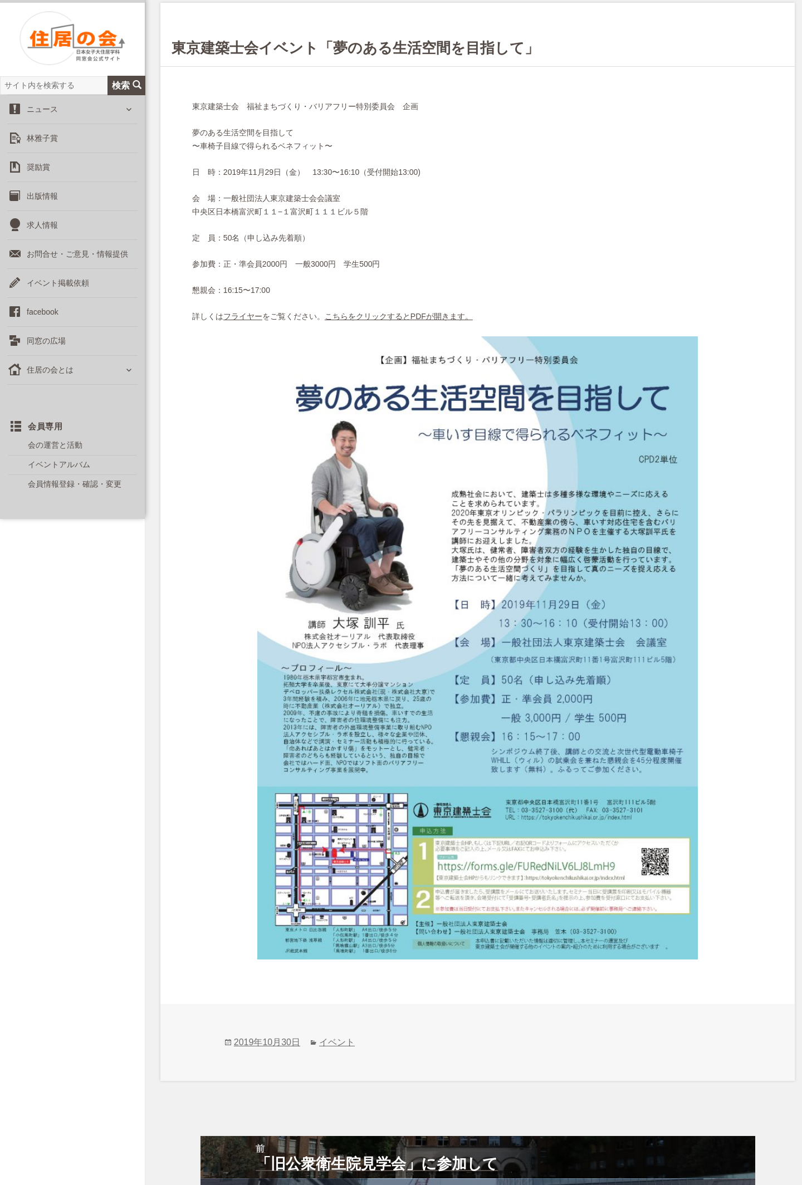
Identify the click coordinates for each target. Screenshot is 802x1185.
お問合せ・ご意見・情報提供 (77, 263)
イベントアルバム (59, 473)
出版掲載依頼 (322, 1152)
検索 (126, 95)
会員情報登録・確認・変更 (74, 493)
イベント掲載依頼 (58, 292)
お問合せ (184, 1152)
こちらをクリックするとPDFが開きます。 (399, 316)
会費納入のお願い (460, 1152)
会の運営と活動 (55, 454)
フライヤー (242, 316)
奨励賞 (38, 176)
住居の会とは (50, 379)
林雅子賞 (42, 147)
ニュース (42, 118)
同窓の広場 (46, 350)
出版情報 (42, 205)
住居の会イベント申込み (556, 1152)
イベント (337, 939)
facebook (42, 321)
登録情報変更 (387, 1152)
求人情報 (42, 234)
